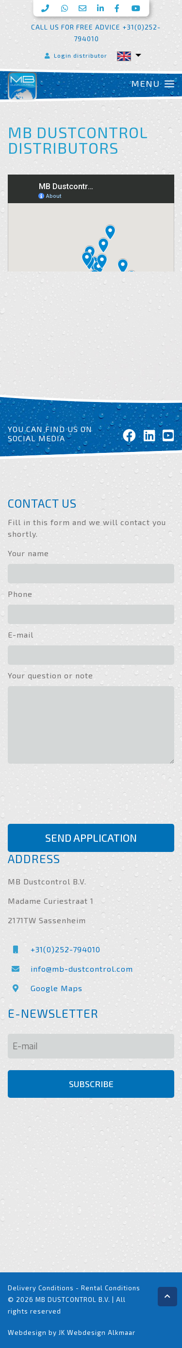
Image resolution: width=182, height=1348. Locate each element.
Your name (28, 553)
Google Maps (45, 988)
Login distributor (75, 55)
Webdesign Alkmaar (101, 1332)
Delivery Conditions (41, 1288)
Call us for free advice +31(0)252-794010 (96, 33)
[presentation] (81, 795)
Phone (20, 593)
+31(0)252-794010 (54, 949)
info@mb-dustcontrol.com (70, 968)
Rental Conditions (110, 1288)
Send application (91, 838)
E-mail (20, 634)
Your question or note (50, 675)
